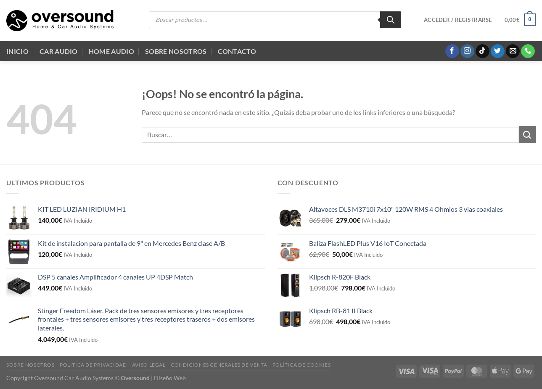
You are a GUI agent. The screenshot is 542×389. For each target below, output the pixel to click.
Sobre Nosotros (175, 51)
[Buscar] (390, 19)
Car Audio (59, 51)
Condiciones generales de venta (219, 365)
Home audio (111, 51)
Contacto (237, 51)
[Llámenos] (528, 51)
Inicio (17, 51)
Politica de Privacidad (93, 365)
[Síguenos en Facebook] (452, 51)
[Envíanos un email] (513, 51)
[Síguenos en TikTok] (482, 51)
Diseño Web (170, 377)
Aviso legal (149, 365)
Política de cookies (301, 365)
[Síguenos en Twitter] (498, 51)
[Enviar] (527, 134)
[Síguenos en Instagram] (467, 51)
